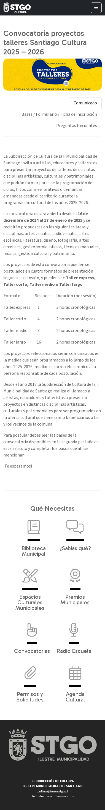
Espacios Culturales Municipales (29, 587)
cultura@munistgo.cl (52, 791)
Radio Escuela (73, 635)
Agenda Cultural (75, 681)
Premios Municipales (75, 584)
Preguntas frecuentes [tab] (76, 126)
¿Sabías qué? (75, 533)
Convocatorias (32, 635)
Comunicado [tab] (85, 103)
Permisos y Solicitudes (30, 681)
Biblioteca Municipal (33, 535)
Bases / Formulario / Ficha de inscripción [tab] (59, 114)
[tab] (77, 133)
